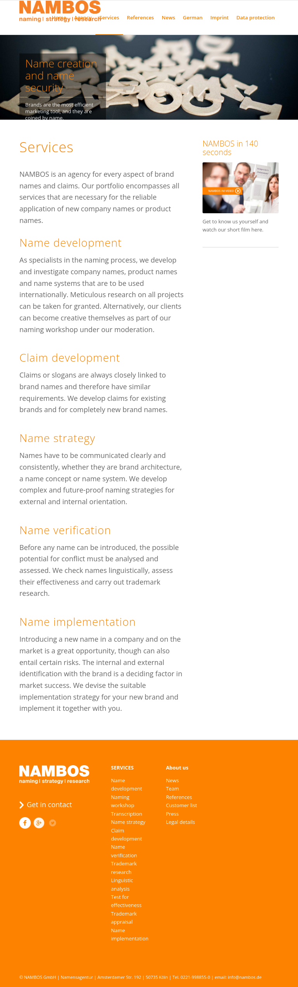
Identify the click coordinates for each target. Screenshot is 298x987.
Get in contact (49, 804)
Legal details (180, 821)
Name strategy (128, 821)
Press (172, 813)
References (179, 797)
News (172, 780)
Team (172, 788)
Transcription (126, 813)
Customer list (181, 805)
